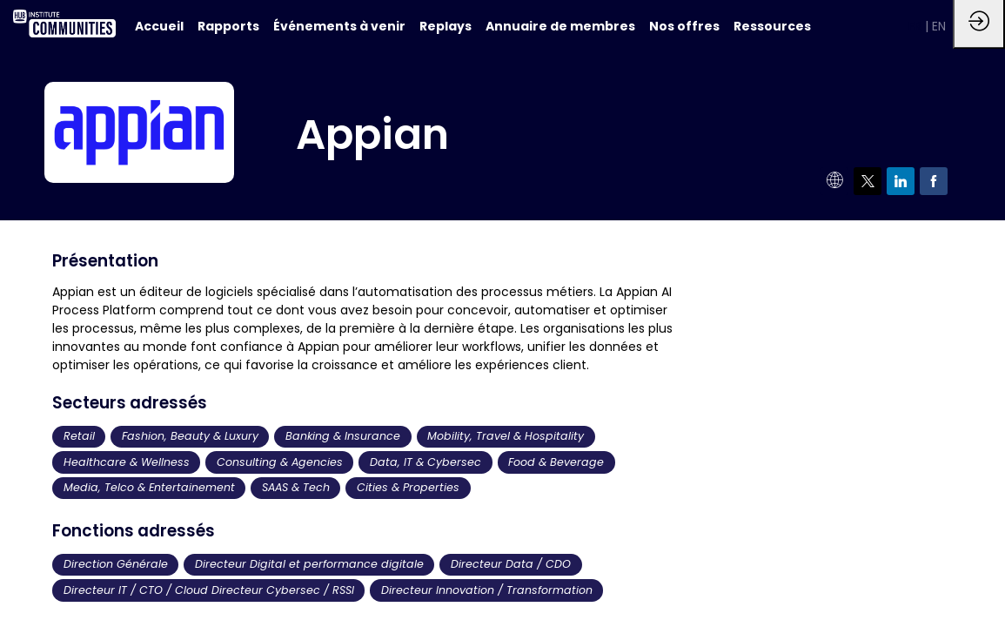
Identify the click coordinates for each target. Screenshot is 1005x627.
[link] (228, 26)
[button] (916, 26)
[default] (159, 26)
